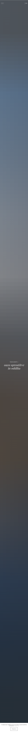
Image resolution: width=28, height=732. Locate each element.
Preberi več (16, 725)
